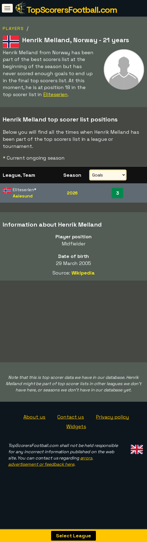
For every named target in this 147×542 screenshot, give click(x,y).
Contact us (70, 424)
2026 (72, 193)
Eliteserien (55, 94)
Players (13, 28)
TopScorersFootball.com (71, 9)
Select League (73, 535)
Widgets (76, 433)
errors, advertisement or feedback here (50, 468)
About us (34, 424)
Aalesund (22, 196)
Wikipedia (83, 273)
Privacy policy (112, 424)
